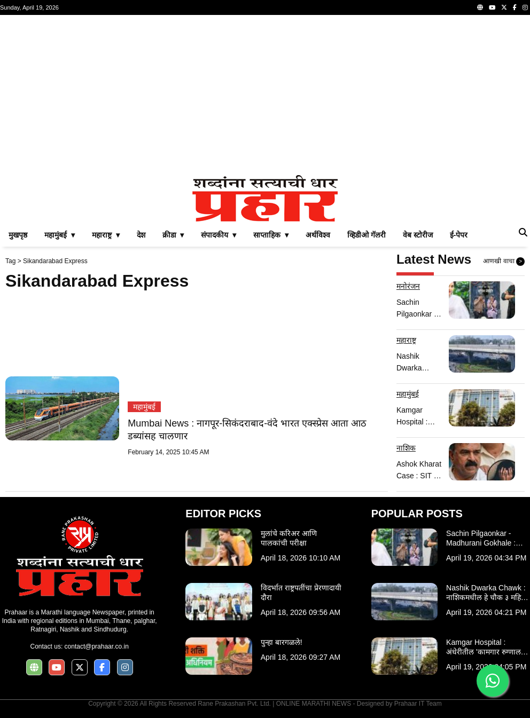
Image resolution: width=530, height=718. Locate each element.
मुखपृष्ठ (18, 235)
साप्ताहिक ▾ (271, 235)
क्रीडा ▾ (173, 235)
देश (141, 235)
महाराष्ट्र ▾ (106, 235)
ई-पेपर (459, 235)
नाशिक (406, 448)
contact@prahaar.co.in (97, 646)
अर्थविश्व (318, 235)
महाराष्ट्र (406, 340)
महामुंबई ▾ (59, 235)
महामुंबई (144, 407)
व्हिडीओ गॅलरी (366, 235)
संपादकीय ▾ (218, 235)
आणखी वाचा (504, 261)
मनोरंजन (408, 286)
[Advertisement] (265, 95)
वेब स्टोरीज (418, 235)
